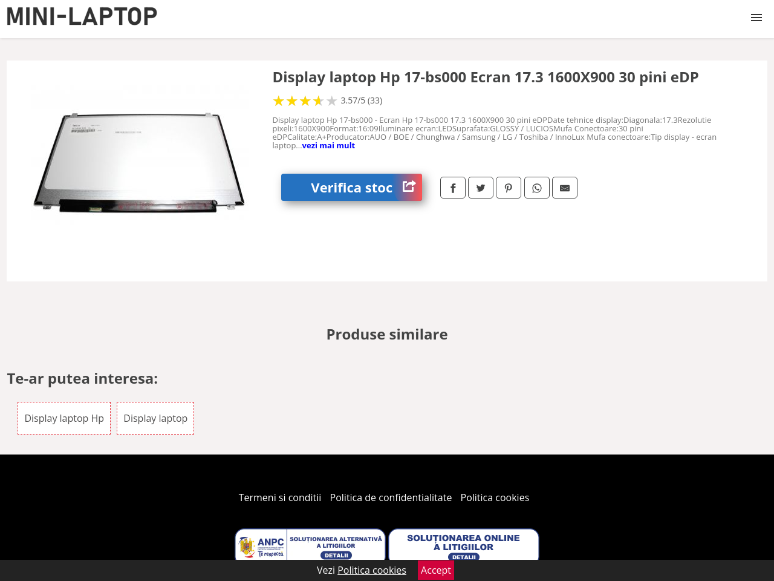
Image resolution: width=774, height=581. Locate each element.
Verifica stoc (366, 187)
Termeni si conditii (280, 497)
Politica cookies (495, 497)
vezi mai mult (329, 145)
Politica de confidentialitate (391, 497)
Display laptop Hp (64, 418)
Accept (436, 570)
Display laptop (155, 418)
